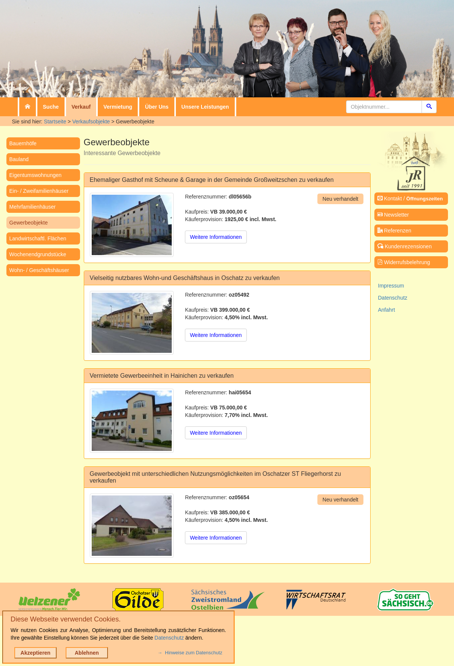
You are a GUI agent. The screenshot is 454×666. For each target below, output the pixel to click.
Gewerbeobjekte (28, 223)
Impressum (391, 286)
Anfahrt (386, 310)
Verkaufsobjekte (91, 121)
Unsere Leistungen (205, 107)
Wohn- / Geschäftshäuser (39, 270)
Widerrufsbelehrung (403, 262)
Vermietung (117, 107)
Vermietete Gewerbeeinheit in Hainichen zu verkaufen (162, 375)
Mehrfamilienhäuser (32, 207)
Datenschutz (393, 298)
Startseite (55, 121)
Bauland (19, 159)
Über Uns (156, 107)
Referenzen (394, 231)
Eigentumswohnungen (35, 175)
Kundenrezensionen (404, 246)
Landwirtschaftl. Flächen (37, 238)
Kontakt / (410, 198)
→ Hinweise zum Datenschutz (190, 652)
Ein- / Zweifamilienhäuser (39, 191)
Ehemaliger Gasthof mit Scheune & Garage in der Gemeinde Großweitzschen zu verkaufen (212, 180)
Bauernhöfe (23, 143)
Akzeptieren (35, 653)
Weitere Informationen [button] (216, 237)
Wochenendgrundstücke (37, 254)
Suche (51, 107)
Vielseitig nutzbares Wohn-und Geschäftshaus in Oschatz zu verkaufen (185, 278)
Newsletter (393, 215)
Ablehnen (87, 653)
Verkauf (81, 107)
